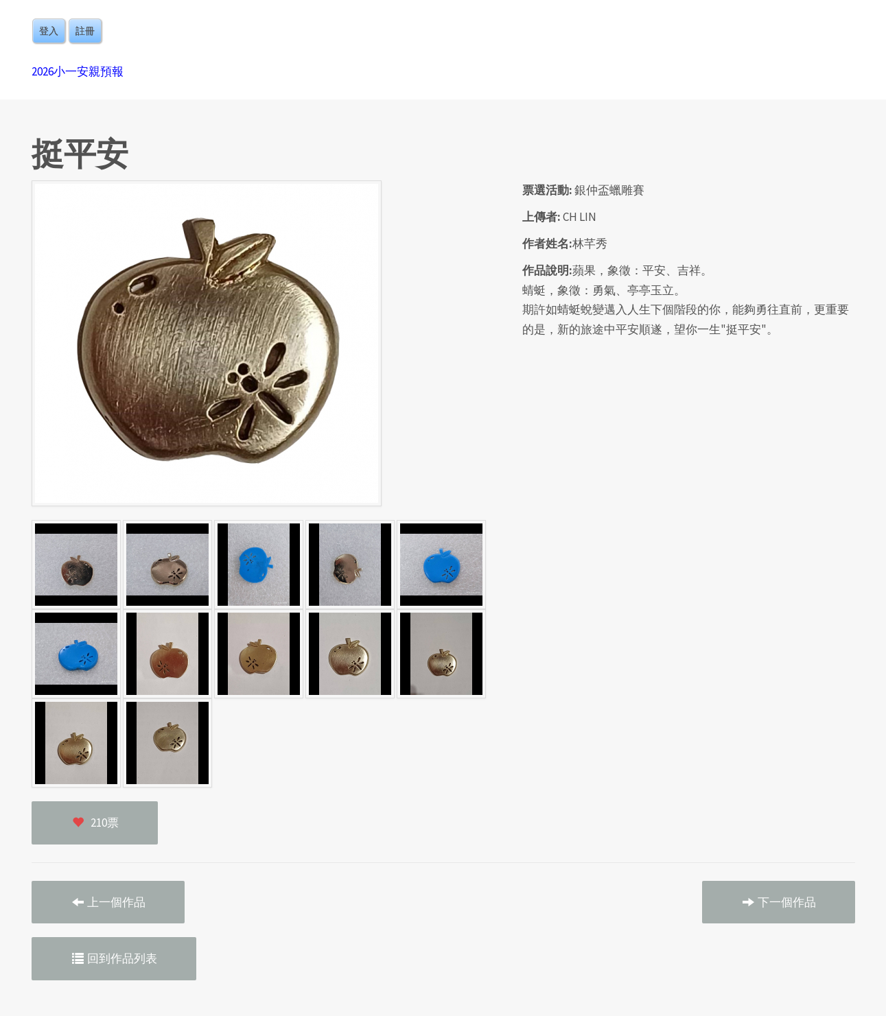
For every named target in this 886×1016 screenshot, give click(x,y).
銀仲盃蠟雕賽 (609, 190)
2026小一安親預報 (78, 71)
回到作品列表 (114, 958)
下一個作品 (778, 902)
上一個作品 (108, 902)
